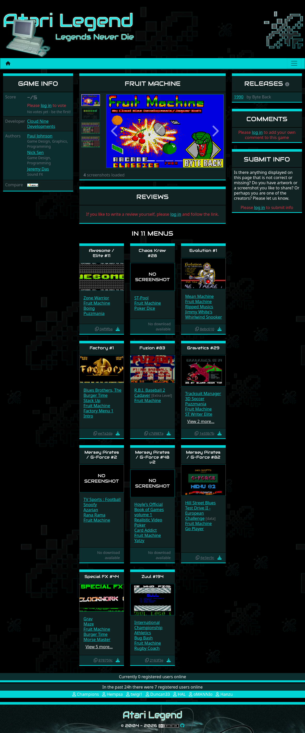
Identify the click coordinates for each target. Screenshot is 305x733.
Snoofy (90, 504)
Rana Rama (94, 515)
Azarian (90, 510)
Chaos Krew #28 (152, 253)
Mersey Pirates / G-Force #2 (101, 455)
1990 (239, 97)
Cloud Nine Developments (41, 123)
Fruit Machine (96, 303)
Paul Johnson (39, 136)
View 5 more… (99, 647)
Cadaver (142, 395)
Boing (89, 308)
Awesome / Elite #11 (101, 253)
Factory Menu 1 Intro (98, 413)
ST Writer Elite (198, 414)
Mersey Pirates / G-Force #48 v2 (152, 457)
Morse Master (96, 639)
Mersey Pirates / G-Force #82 (203, 455)
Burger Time (95, 395)
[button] (115, 131)
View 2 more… (200, 421)
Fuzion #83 (152, 348)
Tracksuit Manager (203, 393)
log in (46, 105)
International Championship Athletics (148, 628)
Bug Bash (143, 638)
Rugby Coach (147, 648)
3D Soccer (194, 399)
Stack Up (91, 400)
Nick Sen (35, 152)
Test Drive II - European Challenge (197, 513)
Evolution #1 (203, 250)
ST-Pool (141, 298)
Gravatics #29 (203, 348)
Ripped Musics (199, 307)
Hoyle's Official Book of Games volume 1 (149, 509)
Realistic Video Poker (148, 522)
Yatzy (139, 540)
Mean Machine (199, 296)
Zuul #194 (152, 576)
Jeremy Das (38, 169)
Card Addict (145, 530)
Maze (88, 624)
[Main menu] (294, 63)
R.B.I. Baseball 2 (149, 390)
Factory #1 (102, 348)
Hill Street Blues (200, 503)
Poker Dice (144, 308)
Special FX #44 (101, 576)
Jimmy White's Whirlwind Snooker (203, 314)
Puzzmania (94, 313)
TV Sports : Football (102, 499)
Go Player (194, 528)
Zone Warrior (96, 298)
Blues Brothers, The (102, 390)
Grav (87, 619)
